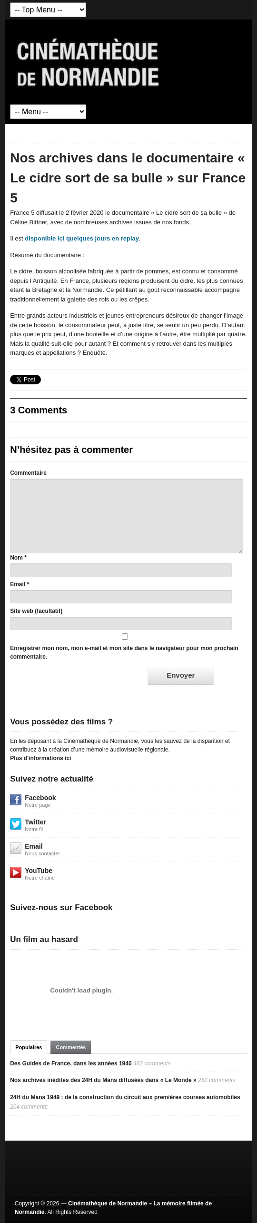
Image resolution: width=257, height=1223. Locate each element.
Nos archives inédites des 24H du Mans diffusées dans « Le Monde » (103, 1080)
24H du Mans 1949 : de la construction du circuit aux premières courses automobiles (125, 1097)
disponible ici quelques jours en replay (82, 238)
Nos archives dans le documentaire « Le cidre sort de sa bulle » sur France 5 (128, 177)
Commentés (71, 1047)
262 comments (217, 1080)
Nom (16, 557)
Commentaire (28, 473)
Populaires (28, 1047)
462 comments (152, 1063)
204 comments (29, 1106)
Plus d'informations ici (40, 758)
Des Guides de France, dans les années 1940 (70, 1063)
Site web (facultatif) (36, 611)
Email (17, 584)
